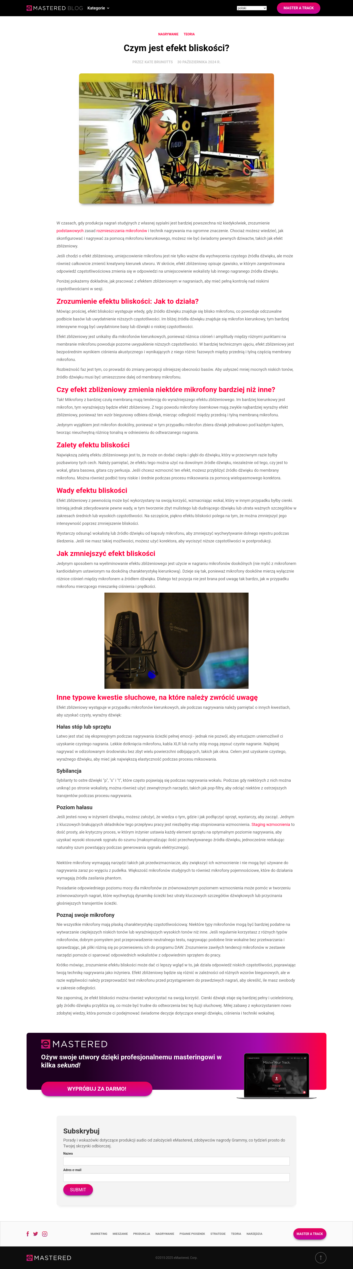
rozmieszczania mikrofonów (121, 230)
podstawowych (70, 230)
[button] (98, 8)
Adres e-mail (72, 1170)
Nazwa (68, 1153)
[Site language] (252, 8)
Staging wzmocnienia (270, 824)
